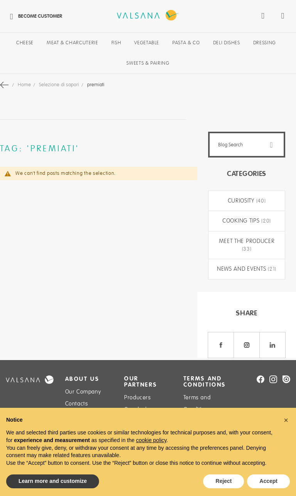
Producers (137, 397)
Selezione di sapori (59, 85)
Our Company (83, 391)
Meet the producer (247, 241)
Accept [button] (268, 481)
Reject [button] (223, 481)
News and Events (242, 268)
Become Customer (34, 16)
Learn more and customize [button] (52, 481)
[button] (286, 420)
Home (25, 85)
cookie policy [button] (151, 440)
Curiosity (242, 200)
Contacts (76, 403)
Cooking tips (241, 220)
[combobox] (247, 144)
